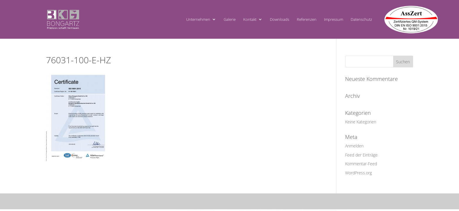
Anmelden (354, 146)
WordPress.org (358, 173)
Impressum (333, 19)
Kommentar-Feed (361, 163)
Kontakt (249, 19)
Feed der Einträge (361, 155)
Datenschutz (361, 19)
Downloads (279, 19)
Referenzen (306, 19)
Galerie (230, 19)
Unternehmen (198, 19)
